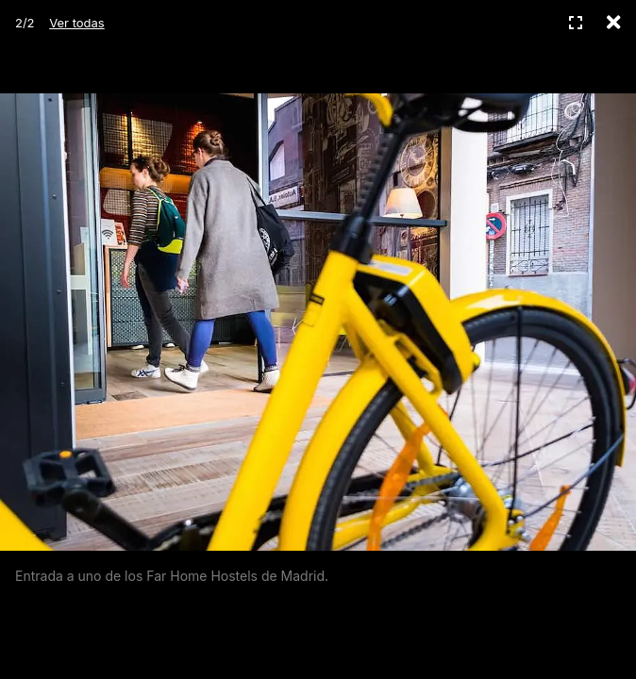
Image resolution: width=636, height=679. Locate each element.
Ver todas (76, 22)
